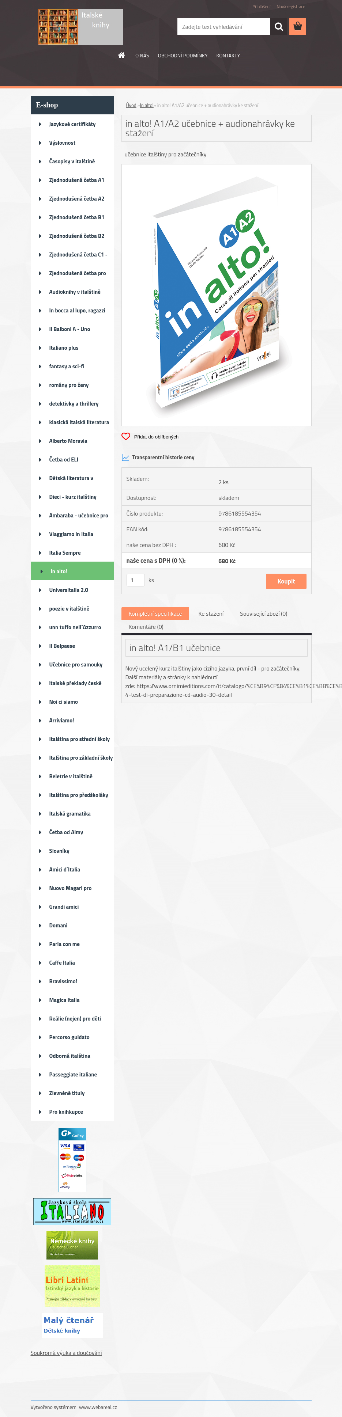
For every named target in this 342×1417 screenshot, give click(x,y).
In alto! (59, 571)
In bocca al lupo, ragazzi (77, 310)
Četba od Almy (66, 832)
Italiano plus (64, 347)
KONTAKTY (228, 55)
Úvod (131, 105)
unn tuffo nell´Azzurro (75, 627)
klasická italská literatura (79, 422)
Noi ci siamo (63, 702)
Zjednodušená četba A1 (77, 180)
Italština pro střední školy (79, 739)
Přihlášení (261, 6)
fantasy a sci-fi (66, 366)
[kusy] (136, 580)
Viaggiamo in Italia (71, 534)
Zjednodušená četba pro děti (77, 275)
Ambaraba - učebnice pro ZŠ (78, 517)
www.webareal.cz (98, 1407)
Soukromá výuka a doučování (66, 1352)
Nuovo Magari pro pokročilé (70, 890)
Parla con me (64, 944)
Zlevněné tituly (67, 1093)
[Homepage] (122, 55)
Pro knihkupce (66, 1112)
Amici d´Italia (64, 869)
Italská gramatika (70, 813)
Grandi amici (64, 907)
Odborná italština (69, 1056)
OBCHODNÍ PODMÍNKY (183, 55)
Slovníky (59, 851)
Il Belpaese (62, 646)
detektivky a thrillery (74, 403)
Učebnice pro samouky (76, 664)
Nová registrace (291, 6)
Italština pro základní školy (81, 757)
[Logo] (81, 27)
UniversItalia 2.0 (69, 590)
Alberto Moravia (68, 441)
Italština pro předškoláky (78, 795)
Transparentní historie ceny (158, 457)
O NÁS (142, 55)
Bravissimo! (63, 981)
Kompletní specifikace (155, 613)
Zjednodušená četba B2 (77, 236)
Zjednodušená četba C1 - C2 (78, 256)
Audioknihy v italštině (75, 292)
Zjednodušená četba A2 (77, 198)
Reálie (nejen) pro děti (75, 1018)
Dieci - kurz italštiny (73, 497)
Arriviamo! (61, 720)
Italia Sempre (65, 552)
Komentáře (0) (146, 626)
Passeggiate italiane (73, 1074)
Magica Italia (64, 1000)
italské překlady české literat (75, 685)
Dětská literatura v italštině (71, 480)
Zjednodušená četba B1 (77, 217)
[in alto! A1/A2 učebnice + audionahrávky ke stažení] (216, 167)
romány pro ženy (69, 385)
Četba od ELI (63, 459)
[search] (278, 26)
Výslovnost (62, 142)
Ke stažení (210, 613)
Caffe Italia (62, 962)
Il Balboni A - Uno (69, 329)
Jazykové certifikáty (72, 124)
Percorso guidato (69, 1037)
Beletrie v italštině (71, 776)
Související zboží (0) (263, 613)
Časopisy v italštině (72, 161)
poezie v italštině (69, 608)
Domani (58, 925)
